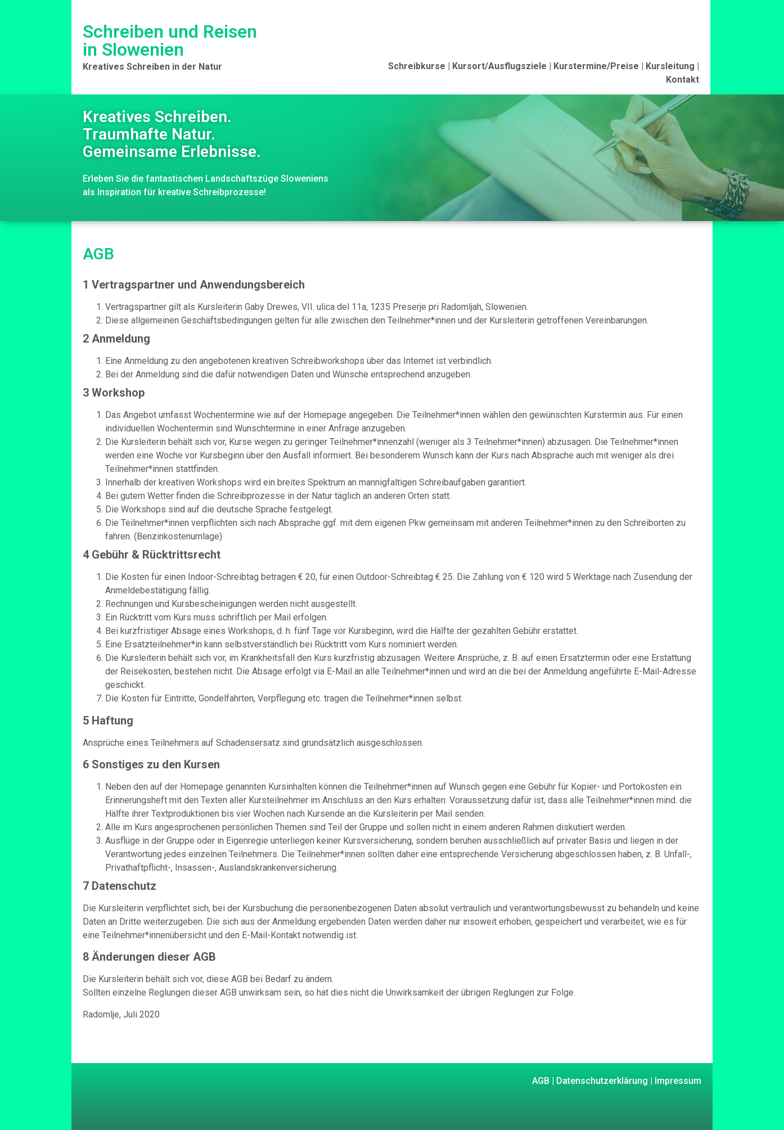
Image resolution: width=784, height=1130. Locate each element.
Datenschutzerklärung (601, 1080)
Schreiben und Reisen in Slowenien (170, 40)
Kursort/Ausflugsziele (499, 66)
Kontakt (682, 79)
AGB (540, 1080)
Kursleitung (670, 66)
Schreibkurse (416, 66)
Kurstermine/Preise (596, 66)
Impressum (676, 1080)
